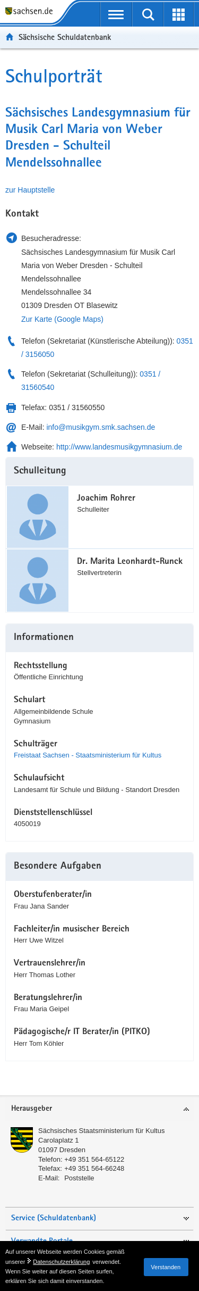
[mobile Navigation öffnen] (116, 14)
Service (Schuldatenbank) (53, 1218)
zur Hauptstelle (30, 190)
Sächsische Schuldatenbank (65, 37)
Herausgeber (31, 1109)
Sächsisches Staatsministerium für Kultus (101, 1131)
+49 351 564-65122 (94, 1159)
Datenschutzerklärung (61, 1262)
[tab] (99, 1109)
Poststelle (79, 1178)
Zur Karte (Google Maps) (62, 319)
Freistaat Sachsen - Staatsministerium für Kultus (87, 755)
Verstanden (165, 1267)
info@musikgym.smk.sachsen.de (100, 427)
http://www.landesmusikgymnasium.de (119, 447)
